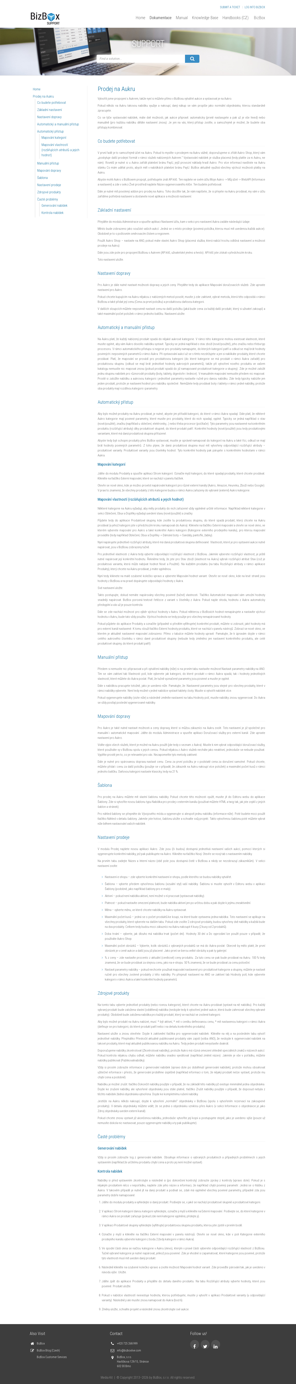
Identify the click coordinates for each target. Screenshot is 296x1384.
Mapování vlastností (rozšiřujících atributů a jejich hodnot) (60, 150)
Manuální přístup (48, 163)
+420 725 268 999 (127, 1343)
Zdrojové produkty (49, 192)
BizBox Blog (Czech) (48, 1350)
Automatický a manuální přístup (58, 124)
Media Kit (107, 1377)
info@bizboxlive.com (129, 1350)
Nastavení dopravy (49, 117)
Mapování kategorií (54, 138)
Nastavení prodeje (49, 185)
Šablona (42, 178)
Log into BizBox (255, 7)
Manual (182, 17)
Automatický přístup (50, 131)
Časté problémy (47, 199)
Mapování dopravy (49, 171)
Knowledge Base (205, 17)
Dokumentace (160, 17)
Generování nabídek (54, 206)
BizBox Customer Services (52, 1357)
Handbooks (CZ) (235, 17)
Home (140, 17)
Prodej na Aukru (43, 96)
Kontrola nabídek (53, 213)
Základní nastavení (49, 110)
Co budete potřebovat (51, 103)
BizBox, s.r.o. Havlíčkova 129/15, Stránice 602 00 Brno (133, 1361)
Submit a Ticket (230, 7)
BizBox (259, 17)
